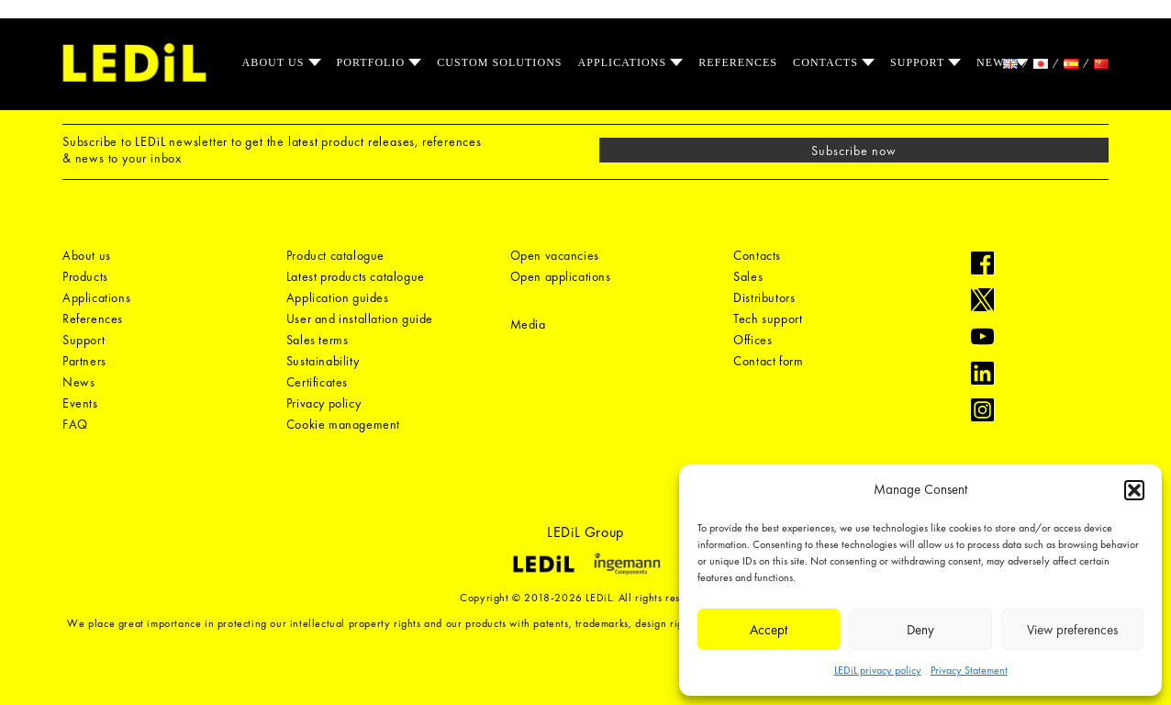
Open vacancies (554, 255)
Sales (748, 276)
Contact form (768, 360)
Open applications (560, 276)
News (995, 62)
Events (80, 403)
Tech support (767, 318)
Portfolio (373, 62)
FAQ (75, 424)
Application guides (337, 297)
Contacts (827, 62)
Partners (84, 360)
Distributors (764, 297)
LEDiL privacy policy (877, 670)
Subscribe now (854, 150)
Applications (624, 62)
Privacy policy (323, 403)
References (737, 62)
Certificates (317, 382)
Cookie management (343, 424)
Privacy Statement (969, 670)
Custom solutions (499, 62)
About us (275, 62)
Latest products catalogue (355, 276)
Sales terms (317, 339)
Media (528, 324)
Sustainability (322, 360)
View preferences (1072, 630)
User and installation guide (359, 318)
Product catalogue (335, 255)
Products (85, 276)
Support (919, 62)
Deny (920, 630)
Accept (768, 630)
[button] (1134, 490)
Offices (752, 339)
